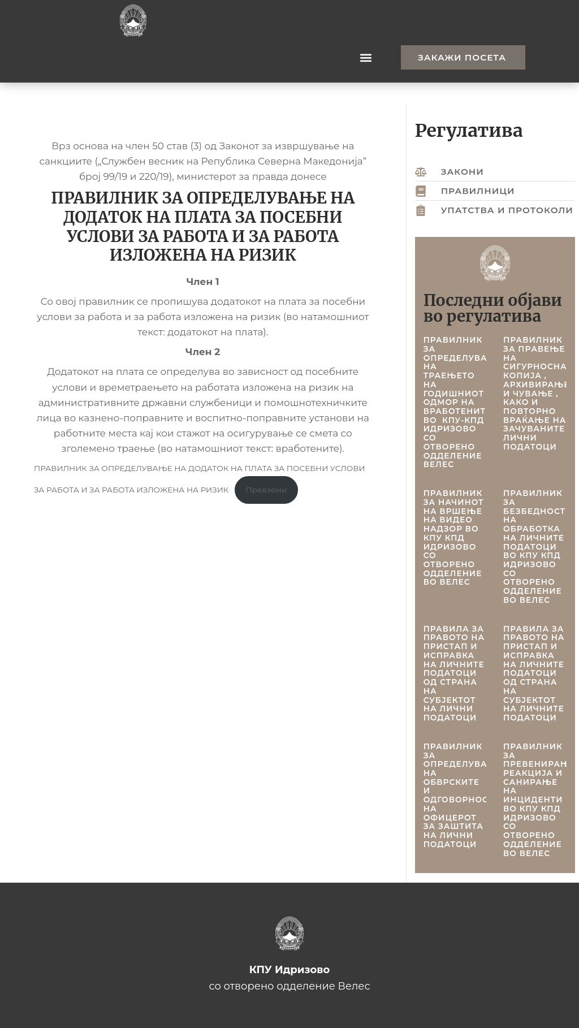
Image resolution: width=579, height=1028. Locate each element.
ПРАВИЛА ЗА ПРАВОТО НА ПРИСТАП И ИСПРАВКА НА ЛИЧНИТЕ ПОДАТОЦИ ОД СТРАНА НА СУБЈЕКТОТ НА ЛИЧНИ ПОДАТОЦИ (454, 673)
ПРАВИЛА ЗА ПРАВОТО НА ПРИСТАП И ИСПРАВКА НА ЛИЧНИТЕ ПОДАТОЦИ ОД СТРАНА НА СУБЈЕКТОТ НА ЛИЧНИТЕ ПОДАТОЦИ (533, 673)
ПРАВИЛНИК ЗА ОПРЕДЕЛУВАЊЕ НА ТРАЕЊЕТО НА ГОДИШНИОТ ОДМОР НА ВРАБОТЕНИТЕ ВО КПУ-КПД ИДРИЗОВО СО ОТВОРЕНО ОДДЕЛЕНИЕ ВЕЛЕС (463, 402)
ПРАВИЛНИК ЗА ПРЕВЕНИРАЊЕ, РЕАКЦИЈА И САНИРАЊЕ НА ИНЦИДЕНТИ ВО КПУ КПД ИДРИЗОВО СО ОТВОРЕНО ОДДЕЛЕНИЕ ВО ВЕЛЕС (540, 800)
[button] (366, 57)
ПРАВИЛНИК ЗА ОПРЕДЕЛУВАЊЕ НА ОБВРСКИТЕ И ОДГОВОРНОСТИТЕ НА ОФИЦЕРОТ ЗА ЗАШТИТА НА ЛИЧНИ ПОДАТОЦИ (468, 795)
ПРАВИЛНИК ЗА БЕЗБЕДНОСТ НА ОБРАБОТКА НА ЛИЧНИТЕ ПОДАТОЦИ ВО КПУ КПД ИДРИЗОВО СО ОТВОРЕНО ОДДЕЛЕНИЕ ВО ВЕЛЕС (534, 546)
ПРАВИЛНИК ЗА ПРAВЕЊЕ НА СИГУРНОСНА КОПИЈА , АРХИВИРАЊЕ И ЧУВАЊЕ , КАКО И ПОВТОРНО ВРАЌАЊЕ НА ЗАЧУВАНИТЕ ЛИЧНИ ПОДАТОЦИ (536, 393)
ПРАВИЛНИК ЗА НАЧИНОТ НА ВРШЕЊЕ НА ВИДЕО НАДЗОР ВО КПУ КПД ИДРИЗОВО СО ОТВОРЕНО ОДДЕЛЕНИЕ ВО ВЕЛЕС (454, 537)
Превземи (266, 489)
